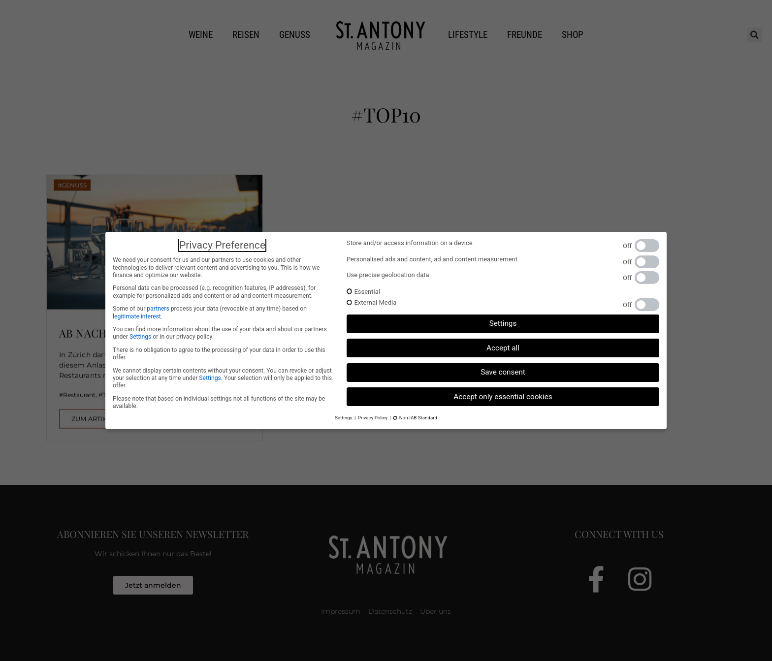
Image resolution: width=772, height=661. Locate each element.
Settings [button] (503, 323)
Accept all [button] (502, 348)
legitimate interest (137, 316)
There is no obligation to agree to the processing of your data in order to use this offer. (219, 353)
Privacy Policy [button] (372, 417)
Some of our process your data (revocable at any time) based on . (210, 312)
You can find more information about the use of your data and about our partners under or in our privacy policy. (220, 333)
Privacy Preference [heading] (222, 245)
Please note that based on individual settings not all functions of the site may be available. (219, 402)
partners (158, 308)
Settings (140, 336)
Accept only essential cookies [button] (502, 396)
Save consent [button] (503, 372)
